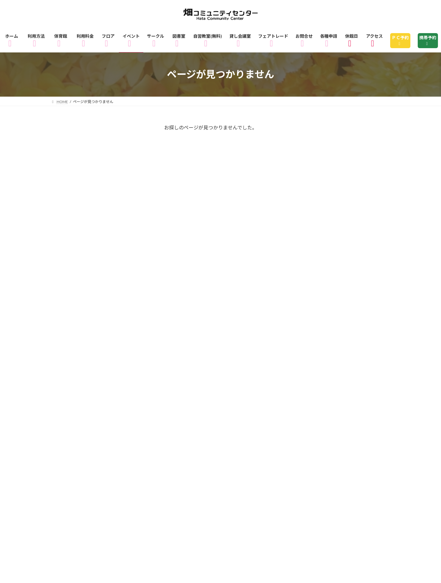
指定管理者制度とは (336, 463)
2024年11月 (70, 329)
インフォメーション (80, 161)
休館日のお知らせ (191, 463)
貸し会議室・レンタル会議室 (343, 454)
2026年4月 (69, 249)
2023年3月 (69, 393)
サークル (170, 454)
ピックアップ (72, 177)
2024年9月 (69, 346)
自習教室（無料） (272, 454)
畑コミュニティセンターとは (262, 463)
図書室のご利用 (216, 454)
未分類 (64, 193)
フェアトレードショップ (87, 463)
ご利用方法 (104, 445)
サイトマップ (175, 472)
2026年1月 (69, 297)
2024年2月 (69, 362)
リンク (216, 472)
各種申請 (132, 472)
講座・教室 (70, 209)
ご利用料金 (200, 445)
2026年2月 (69, 281)
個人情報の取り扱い (81, 472)
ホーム (66, 445)
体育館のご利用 (152, 445)
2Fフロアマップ (350, 445)
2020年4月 (69, 409)
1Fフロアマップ (296, 445)
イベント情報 (128, 454)
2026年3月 (69, 266)
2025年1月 (69, 313)
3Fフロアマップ (77, 454)
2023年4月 (69, 377)
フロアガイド (245, 445)
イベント (67, 145)
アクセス (143, 463)
